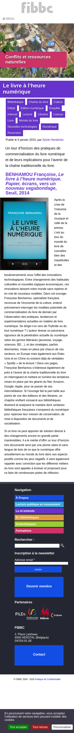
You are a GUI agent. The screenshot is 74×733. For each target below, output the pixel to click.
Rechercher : (24, 539)
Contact (39, 654)
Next (68, 50)
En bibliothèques (27, 517)
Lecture (27, 114)
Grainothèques (26, 524)
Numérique (50, 126)
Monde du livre (28, 120)
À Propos (22, 497)
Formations (23, 530)
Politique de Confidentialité (47, 679)
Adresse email (25, 559)
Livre (11, 120)
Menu (9, 18)
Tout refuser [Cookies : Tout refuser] (40, 727)
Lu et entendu (25, 510)
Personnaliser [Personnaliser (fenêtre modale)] (62, 727)
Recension (14, 132)
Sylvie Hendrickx (53, 139)
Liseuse (58, 114)
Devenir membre (39, 586)
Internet (12, 114)
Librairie (43, 114)
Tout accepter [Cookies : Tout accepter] (18, 727)
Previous (5, 50)
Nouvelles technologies (22, 126)
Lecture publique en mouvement (38, 504)
